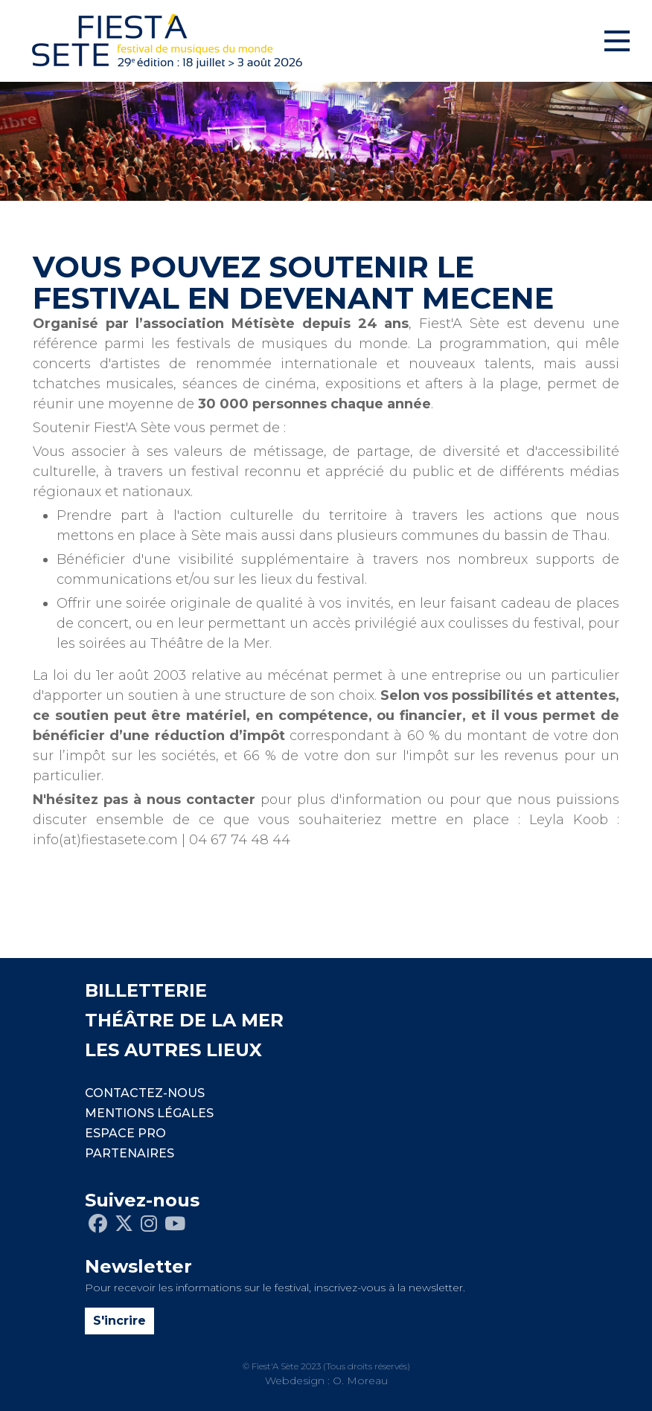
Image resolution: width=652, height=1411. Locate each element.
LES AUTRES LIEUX (173, 1050)
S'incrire (119, 1321)
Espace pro (125, 1133)
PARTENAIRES (129, 1153)
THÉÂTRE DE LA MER (184, 1020)
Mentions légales (149, 1113)
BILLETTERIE (146, 990)
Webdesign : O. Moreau (326, 1380)
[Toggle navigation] (617, 40)
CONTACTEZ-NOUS (145, 1093)
